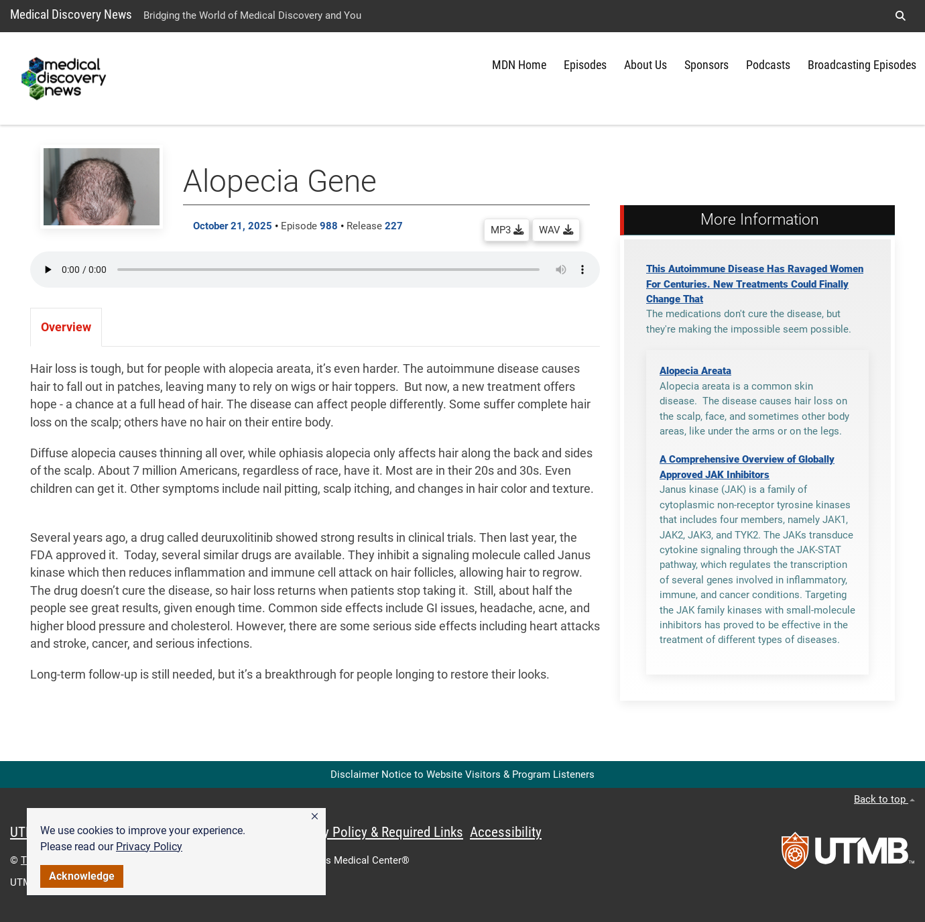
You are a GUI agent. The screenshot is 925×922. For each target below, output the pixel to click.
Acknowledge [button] (82, 876)
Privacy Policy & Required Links (375, 832)
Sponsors (706, 65)
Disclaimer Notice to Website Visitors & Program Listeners (462, 774)
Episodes (585, 65)
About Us (645, 65)
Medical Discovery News (71, 14)
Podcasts (768, 65)
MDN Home (519, 65)
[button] (314, 816)
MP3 (507, 230)
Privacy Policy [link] (149, 846)
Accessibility (506, 832)
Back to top (884, 799)
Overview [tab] (66, 327)
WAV (556, 230)
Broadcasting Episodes (862, 65)
